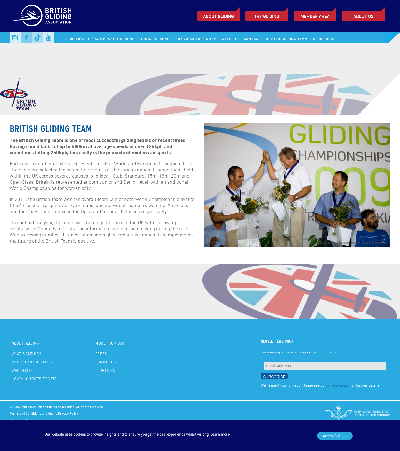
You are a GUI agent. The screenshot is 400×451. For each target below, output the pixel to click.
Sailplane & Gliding (115, 38)
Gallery (230, 38)
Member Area (315, 16)
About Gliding (218, 16)
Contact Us (105, 362)
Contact (252, 38)
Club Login (324, 38)
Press (101, 353)
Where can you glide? (32, 362)
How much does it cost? (34, 378)
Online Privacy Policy (63, 413)
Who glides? (23, 370)
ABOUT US (363, 16)
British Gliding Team (287, 38)
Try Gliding (266, 16)
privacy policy (338, 385)
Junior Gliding (155, 38)
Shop (211, 38)
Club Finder (77, 38)
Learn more (220, 434)
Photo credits (19, 420)
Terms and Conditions (25, 413)
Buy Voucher (188, 38)
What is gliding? (26, 353)
